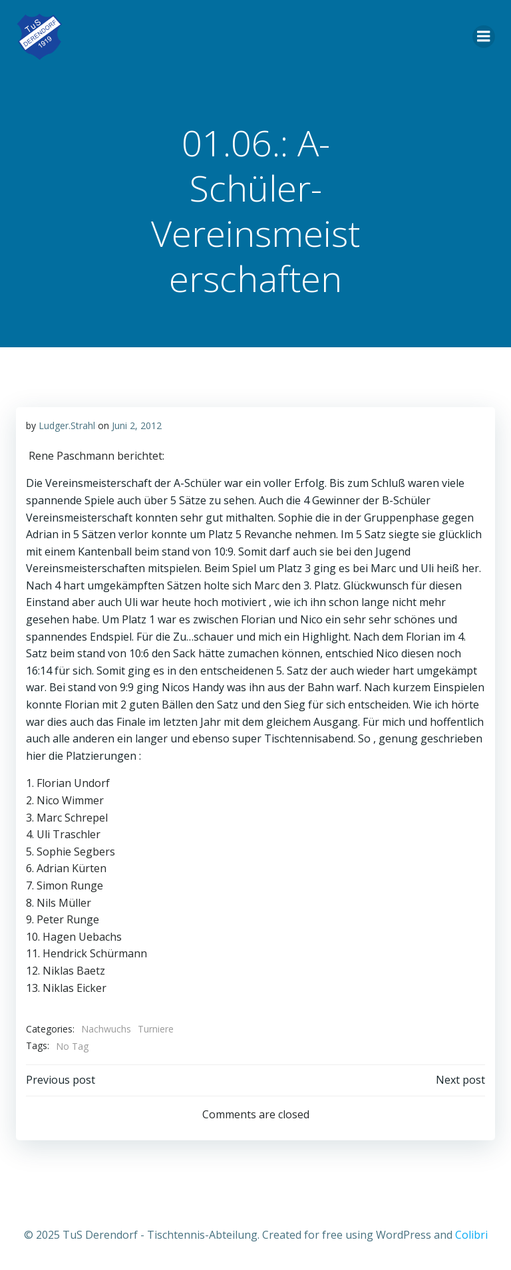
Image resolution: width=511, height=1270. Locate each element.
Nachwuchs (106, 1029)
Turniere (156, 1029)
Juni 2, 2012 (137, 425)
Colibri (471, 1234)
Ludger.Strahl (67, 425)
